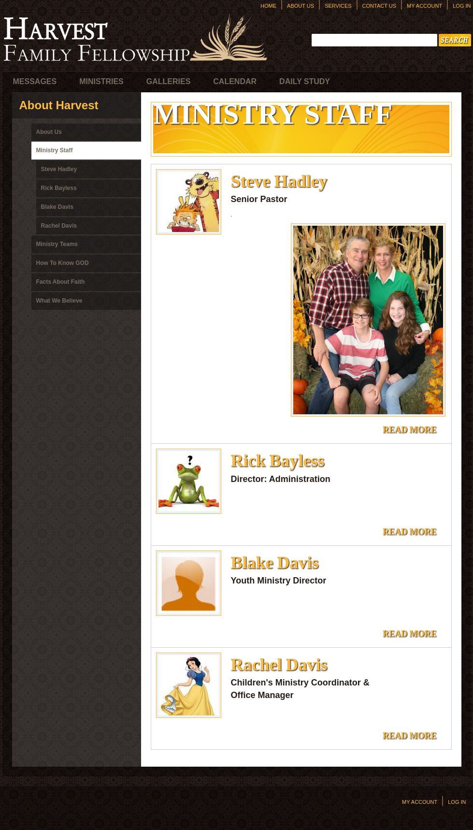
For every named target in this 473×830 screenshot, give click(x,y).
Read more (412, 431)
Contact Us (379, 6)
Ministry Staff (54, 150)
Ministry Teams (57, 244)
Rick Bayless (59, 188)
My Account (424, 6)
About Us (300, 6)
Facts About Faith (60, 281)
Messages (35, 81)
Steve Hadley (59, 169)
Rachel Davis (59, 225)
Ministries (101, 81)
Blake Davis (57, 207)
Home (268, 6)
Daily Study (304, 81)
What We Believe (59, 300)
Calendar (235, 81)
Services (338, 6)
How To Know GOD (62, 263)
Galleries (168, 81)
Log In (462, 6)
